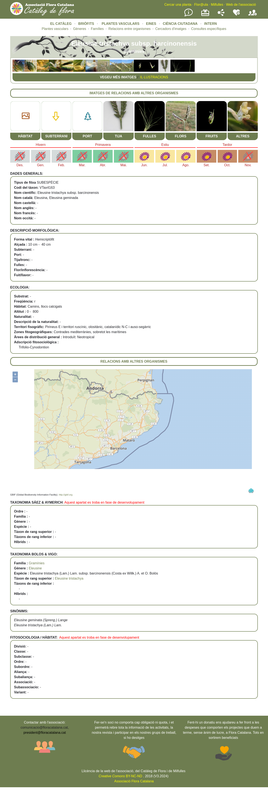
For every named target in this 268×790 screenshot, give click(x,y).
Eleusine (35, 568)
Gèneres (79, 29)
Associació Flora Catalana (134, 781)
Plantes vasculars (55, 29)
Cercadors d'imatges (170, 29)
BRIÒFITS (86, 23)
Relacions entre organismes (129, 29)
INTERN (210, 23)
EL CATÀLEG (61, 23)
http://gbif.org (65, 494)
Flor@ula (201, 4)
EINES (151, 23)
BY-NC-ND (120, 776)
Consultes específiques (208, 29)
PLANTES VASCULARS (120, 23)
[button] (19, 70)
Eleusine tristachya (69, 578)
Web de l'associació (241, 4)
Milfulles (217, 4)
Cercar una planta (177, 4)
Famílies (97, 29)
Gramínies (36, 563)
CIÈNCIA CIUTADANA (180, 23)
